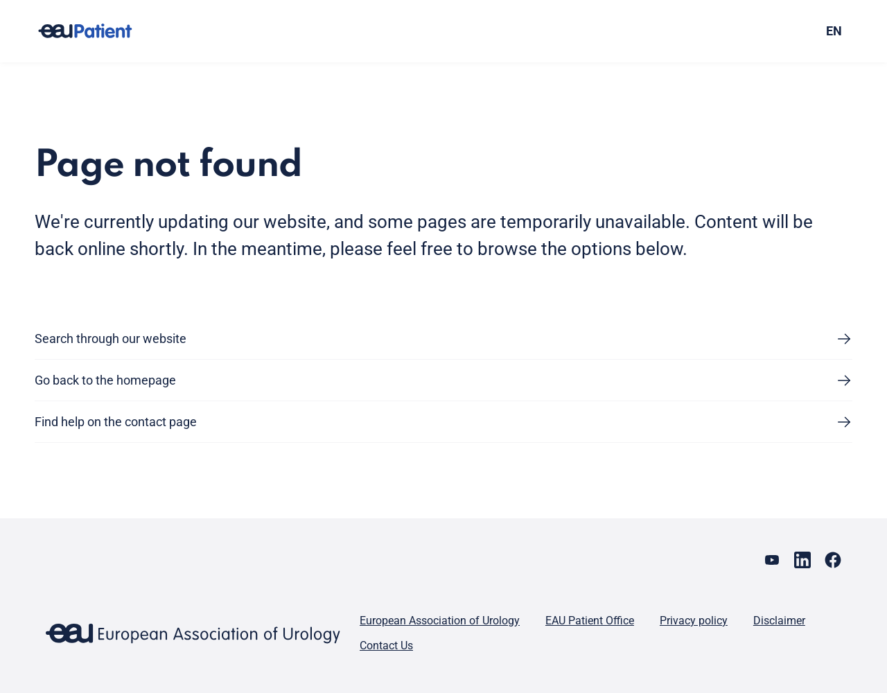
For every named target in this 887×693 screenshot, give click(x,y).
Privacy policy (694, 620)
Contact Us (386, 645)
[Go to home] (98, 31)
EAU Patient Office (589, 620)
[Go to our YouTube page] (772, 560)
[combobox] (754, 31)
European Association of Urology (440, 620)
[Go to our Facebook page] (833, 560)
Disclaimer (779, 620)
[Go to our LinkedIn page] (802, 560)
